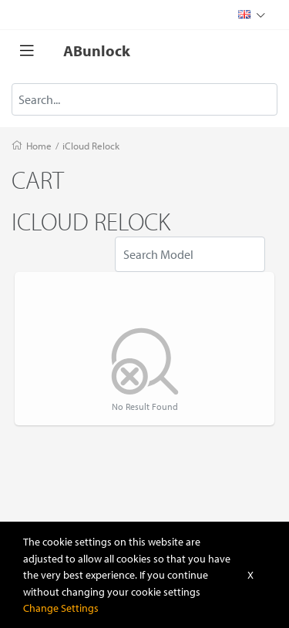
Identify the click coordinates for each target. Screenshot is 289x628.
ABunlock (96, 50)
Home (39, 145)
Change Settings (61, 607)
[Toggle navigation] (27, 51)
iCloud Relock (90, 145)
